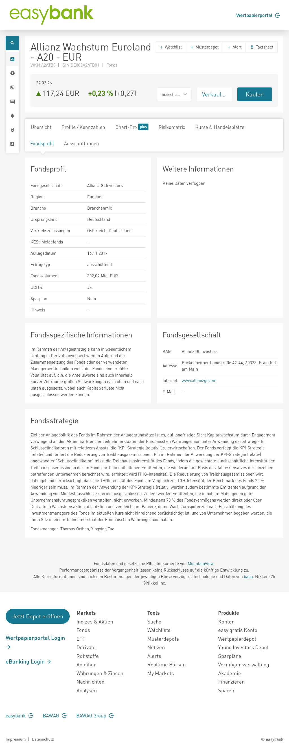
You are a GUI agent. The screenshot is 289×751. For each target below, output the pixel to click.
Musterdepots (163, 638)
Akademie (229, 673)
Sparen (226, 690)
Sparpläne (229, 656)
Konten (226, 621)
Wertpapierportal (258, 15)
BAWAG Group (95, 715)
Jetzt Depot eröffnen (37, 616)
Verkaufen (214, 94)
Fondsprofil (42, 143)
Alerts (154, 656)
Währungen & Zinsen (99, 673)
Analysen (86, 690)
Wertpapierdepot (237, 638)
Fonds (83, 630)
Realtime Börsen (166, 664)
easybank (19, 715)
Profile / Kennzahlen (83, 127)
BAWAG (55, 715)
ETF (80, 638)
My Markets (160, 673)
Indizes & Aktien (94, 621)
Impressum (16, 738)
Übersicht (41, 127)
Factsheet (261, 47)
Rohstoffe (87, 656)
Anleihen (86, 664)
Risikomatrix (172, 127)
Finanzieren (231, 681)
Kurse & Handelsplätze (219, 127)
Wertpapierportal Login (35, 642)
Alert (234, 47)
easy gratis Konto (237, 630)
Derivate (86, 647)
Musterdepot (204, 47)
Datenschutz (43, 738)
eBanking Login (29, 661)
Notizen (156, 647)
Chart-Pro (131, 127)
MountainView (200, 563)
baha (248, 576)
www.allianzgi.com (199, 380)
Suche (154, 621)
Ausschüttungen (81, 143)
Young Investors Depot (243, 647)
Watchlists (158, 630)
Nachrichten (90, 681)
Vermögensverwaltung (243, 664)
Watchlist (170, 47)
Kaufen (255, 94)
